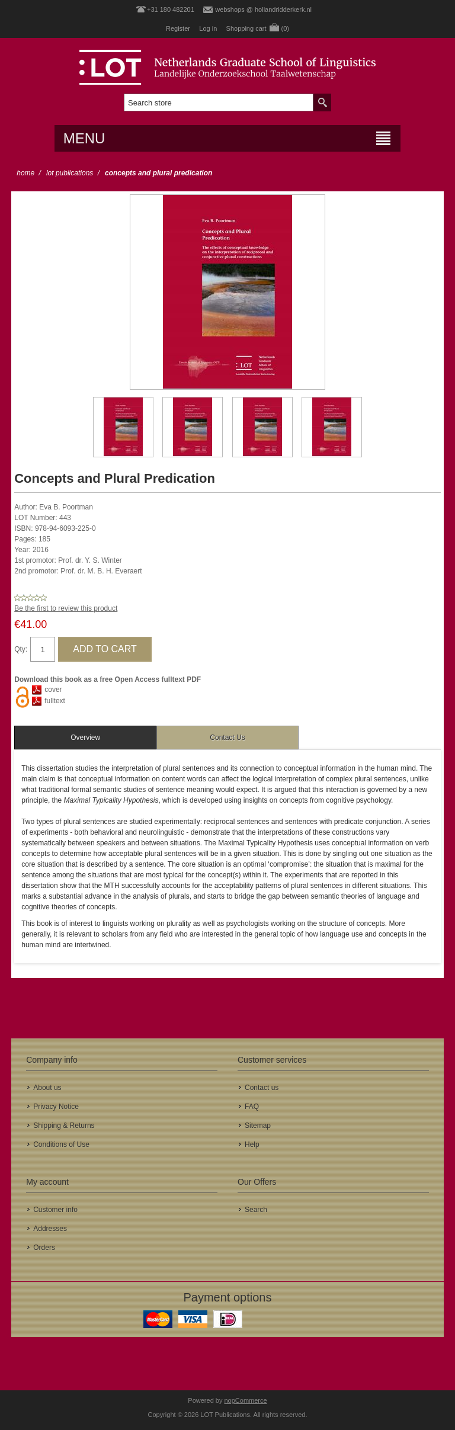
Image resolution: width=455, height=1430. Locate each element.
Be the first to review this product (65, 608)
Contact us (261, 1087)
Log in (208, 28)
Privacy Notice (56, 1106)
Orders (44, 1247)
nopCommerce (246, 1400)
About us (47, 1087)
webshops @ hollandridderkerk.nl (263, 9)
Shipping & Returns (63, 1125)
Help (252, 1144)
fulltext (54, 701)
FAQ (252, 1106)
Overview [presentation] (85, 737)
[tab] (85, 737)
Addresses (50, 1228)
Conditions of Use (61, 1144)
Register (178, 28)
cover (53, 689)
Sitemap (258, 1125)
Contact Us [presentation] (227, 737)
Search (256, 1209)
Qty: (20, 649)
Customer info (55, 1209)
